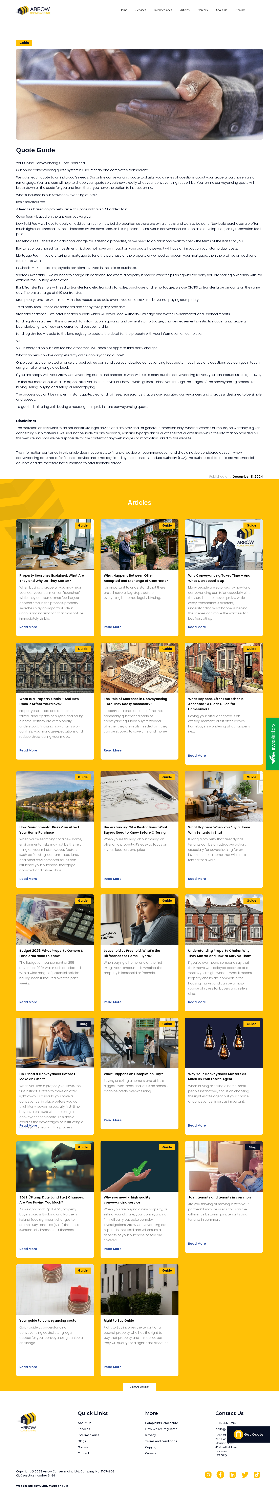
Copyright (152, 1447)
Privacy (150, 1435)
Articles (185, 10)
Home (123, 10)
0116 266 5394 (225, 1423)
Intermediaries (163, 10)
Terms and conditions (161, 1441)
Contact (240, 10)
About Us (222, 10)
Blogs (82, 1441)
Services (140, 10)
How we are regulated (161, 1429)
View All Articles (139, 1386)
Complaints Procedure (161, 1423)
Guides (83, 1447)
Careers (203, 10)
